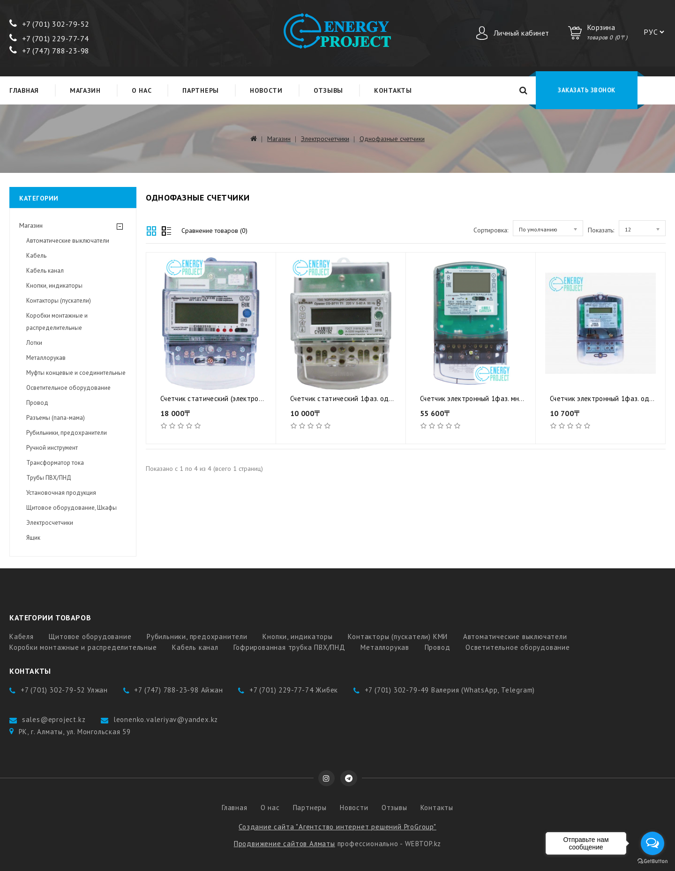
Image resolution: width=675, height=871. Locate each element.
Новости (266, 90)
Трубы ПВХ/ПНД (48, 478)
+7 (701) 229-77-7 (46, 38)
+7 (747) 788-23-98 (49, 50)
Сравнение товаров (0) (214, 230)
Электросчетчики (325, 138)
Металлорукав (46, 358)
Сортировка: (490, 230)
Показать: (601, 230)
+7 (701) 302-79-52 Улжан (64, 689)
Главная (24, 90)
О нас (142, 90)
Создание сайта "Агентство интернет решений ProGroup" (337, 826)
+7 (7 (24, 24)
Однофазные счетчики (392, 138)
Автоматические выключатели (67, 241)
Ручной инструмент (52, 448)
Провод (37, 403)
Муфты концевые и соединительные (76, 373)
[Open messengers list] (652, 843)
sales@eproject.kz (54, 719)
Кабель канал (45, 271)
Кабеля (21, 636)
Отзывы (328, 90)
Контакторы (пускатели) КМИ (398, 636)
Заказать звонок (586, 90)
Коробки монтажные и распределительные (57, 322)
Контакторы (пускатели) (58, 301)
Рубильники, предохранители (66, 433)
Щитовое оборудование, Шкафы (71, 508)
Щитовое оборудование (90, 636)
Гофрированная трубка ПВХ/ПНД (289, 647)
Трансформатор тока (55, 463)
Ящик (33, 538)
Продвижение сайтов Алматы (284, 843)
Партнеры (200, 90)
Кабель (36, 256)
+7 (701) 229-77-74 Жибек (293, 689)
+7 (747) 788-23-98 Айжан (178, 689)
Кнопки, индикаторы (54, 286)
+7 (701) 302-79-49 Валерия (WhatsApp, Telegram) (450, 689)
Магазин (85, 90)
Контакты (393, 90)
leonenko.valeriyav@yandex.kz (165, 719)
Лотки (34, 343)
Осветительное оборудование (68, 388)
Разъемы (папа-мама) (55, 418)
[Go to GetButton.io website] (653, 861)
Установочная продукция (61, 493)
